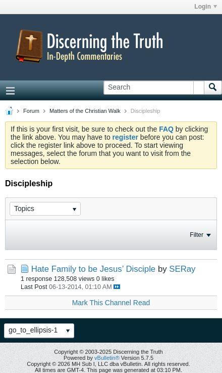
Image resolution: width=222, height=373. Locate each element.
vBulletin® (107, 358)
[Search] (153, 87)
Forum (31, 111)
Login (205, 6)
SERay (182, 269)
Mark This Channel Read (111, 303)
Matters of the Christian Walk (85, 111)
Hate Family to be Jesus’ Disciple (93, 269)
